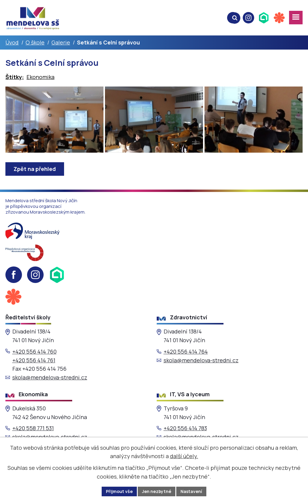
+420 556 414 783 (185, 428)
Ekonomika (40, 77)
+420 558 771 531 (33, 428)
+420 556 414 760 (34, 351)
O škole (35, 42)
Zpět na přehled (35, 168)
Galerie (60, 42)
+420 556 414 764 (186, 351)
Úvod (12, 42)
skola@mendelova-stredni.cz (49, 377)
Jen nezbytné (156, 491)
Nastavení (191, 491)
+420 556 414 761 (33, 360)
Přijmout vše (119, 491)
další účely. (184, 456)
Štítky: (14, 77)
